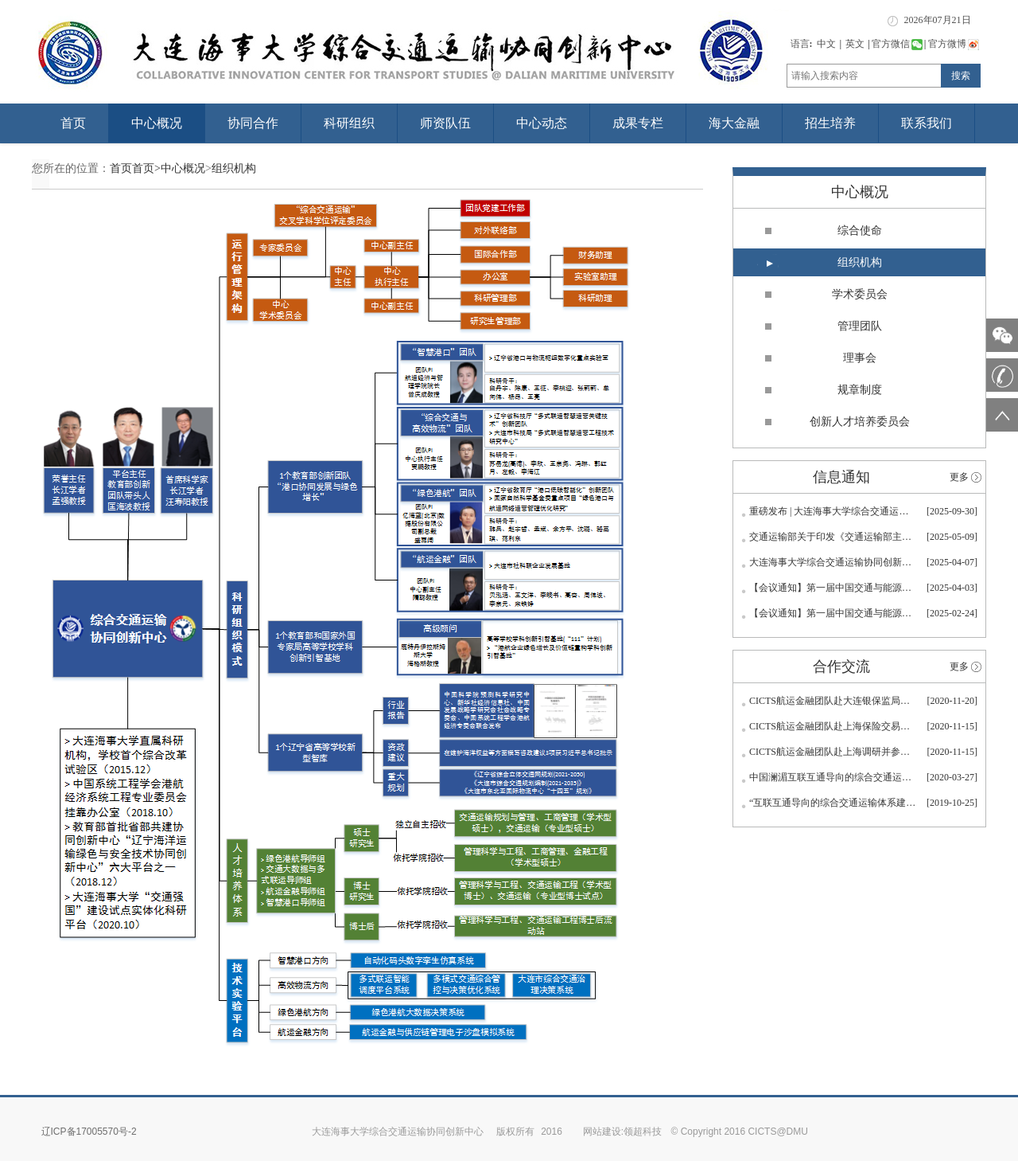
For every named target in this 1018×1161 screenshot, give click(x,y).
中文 (826, 43)
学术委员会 (860, 294)
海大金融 (734, 123)
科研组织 (349, 123)
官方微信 (897, 43)
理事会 (859, 358)
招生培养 (830, 123)
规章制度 (859, 390)
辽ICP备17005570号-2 (89, 1131)
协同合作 (252, 123)
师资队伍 (445, 123)
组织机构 (234, 168)
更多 (959, 477)
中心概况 (156, 123)
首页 (73, 123)
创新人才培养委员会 (860, 422)
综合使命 (859, 230)
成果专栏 (637, 123)
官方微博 (953, 43)
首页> (146, 168)
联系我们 (926, 123)
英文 (855, 43)
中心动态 (541, 123)
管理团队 (859, 326)
